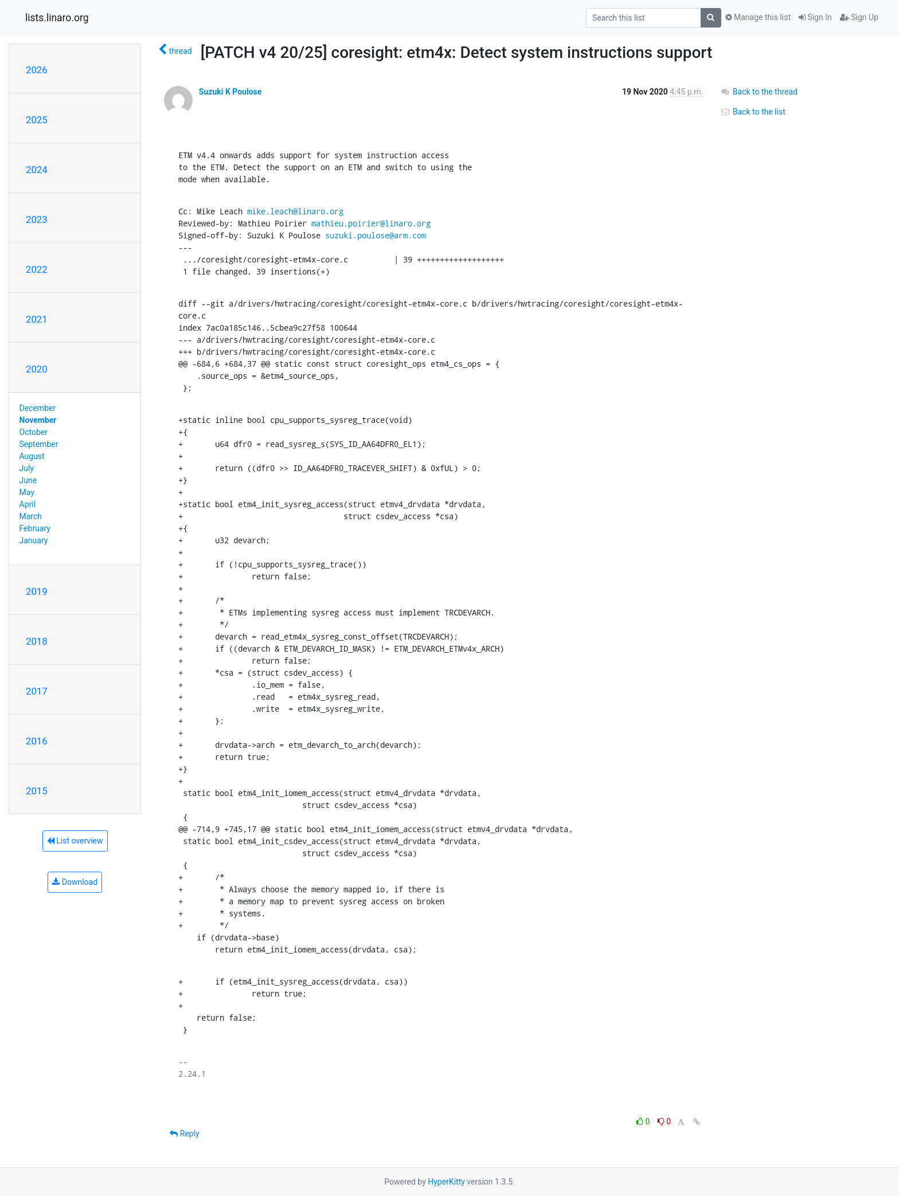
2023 (37, 219)
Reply (184, 1133)
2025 (37, 120)
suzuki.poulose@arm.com (375, 235)
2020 (37, 369)
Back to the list (752, 111)
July (26, 468)
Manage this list (758, 17)
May (26, 492)
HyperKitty (446, 1181)
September (38, 444)
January (33, 540)
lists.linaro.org (57, 17)
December (37, 408)
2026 (37, 70)
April (27, 504)
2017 (37, 691)
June (28, 480)
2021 (37, 319)
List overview (75, 840)
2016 (37, 741)
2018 (37, 641)
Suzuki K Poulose (230, 91)
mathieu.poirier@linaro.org (371, 223)
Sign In (815, 17)
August (32, 456)
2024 (37, 169)
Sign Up (859, 17)
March (30, 516)
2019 (37, 591)
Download (74, 882)
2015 (37, 791)
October (33, 432)
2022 (37, 269)
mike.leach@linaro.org (295, 211)
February (34, 528)
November (38, 420)
